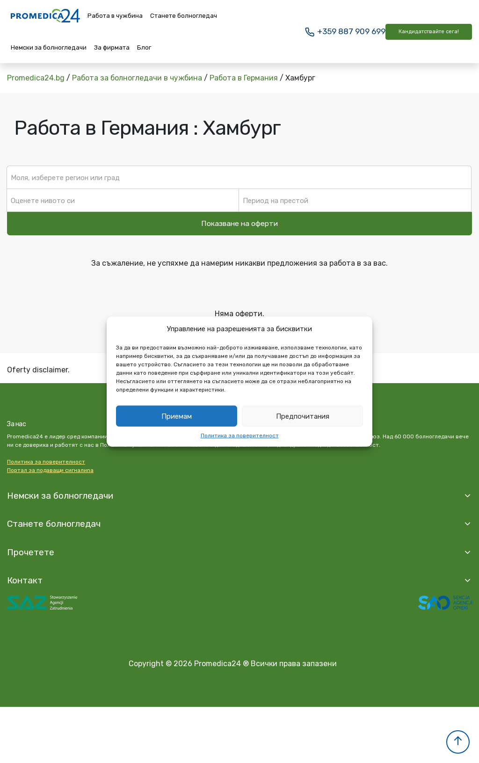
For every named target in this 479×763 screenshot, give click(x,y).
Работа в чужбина (115, 15)
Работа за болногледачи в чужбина (137, 77)
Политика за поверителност (240, 435)
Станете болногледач (183, 15)
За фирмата (112, 47)
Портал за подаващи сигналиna (50, 470)
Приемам (176, 416)
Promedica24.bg (36, 77)
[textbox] (239, 177)
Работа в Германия (244, 77)
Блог (144, 47)
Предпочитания (302, 416)
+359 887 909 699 (344, 31)
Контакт (25, 580)
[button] (458, 742)
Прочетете (30, 552)
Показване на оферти (239, 223)
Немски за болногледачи (49, 47)
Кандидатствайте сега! (429, 32)
